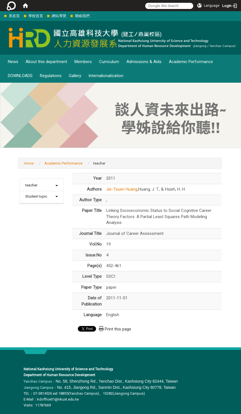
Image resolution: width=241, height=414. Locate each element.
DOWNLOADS (20, 75)
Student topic (36, 196)
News (13, 61)
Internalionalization (105, 75)
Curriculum (109, 61)
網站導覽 (59, 16)
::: (1, 16)
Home (29, 163)
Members (83, 61)
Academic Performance (191, 61)
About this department (46, 61)
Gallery (75, 75)
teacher (31, 185)
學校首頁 (35, 16)
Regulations (51, 75)
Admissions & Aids (144, 61)
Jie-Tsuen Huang (121, 189)
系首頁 (14, 16)
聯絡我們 (82, 16)
